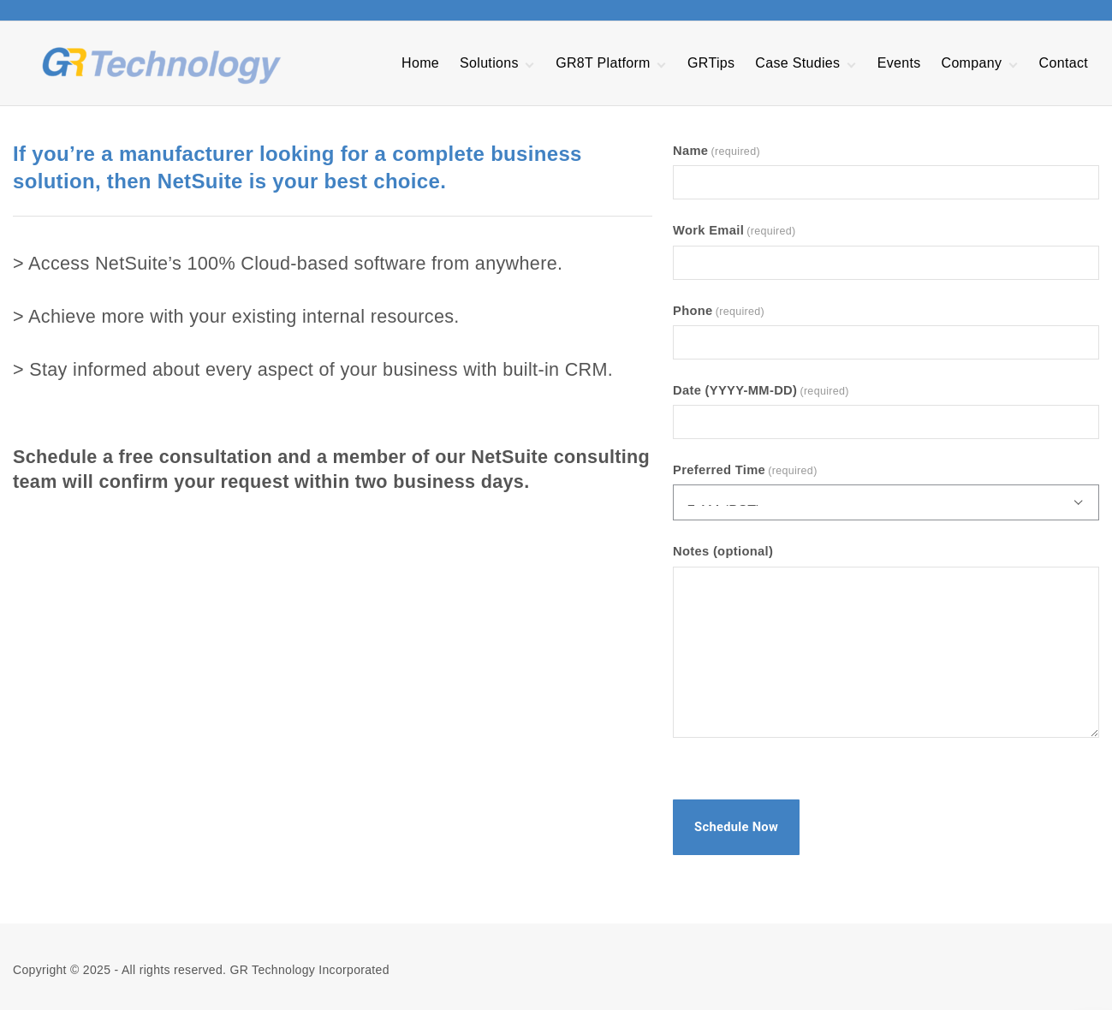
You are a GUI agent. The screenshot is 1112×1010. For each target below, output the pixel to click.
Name (716, 150)
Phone (718, 311)
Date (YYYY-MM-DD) (761, 390)
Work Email (734, 230)
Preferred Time (745, 470)
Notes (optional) (723, 551)
